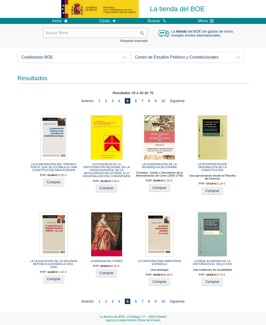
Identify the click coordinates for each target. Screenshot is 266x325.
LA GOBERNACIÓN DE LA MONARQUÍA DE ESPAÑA (159, 166)
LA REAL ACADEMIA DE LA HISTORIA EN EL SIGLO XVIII (212, 262)
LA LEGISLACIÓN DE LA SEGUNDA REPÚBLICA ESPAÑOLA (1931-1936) (53, 264)
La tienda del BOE (177, 9)
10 (163, 101)
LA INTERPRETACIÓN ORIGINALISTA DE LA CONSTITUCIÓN (212, 167)
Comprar (54, 182)
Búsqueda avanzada (133, 41)
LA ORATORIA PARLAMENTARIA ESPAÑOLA (159, 262)
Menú (206, 21)
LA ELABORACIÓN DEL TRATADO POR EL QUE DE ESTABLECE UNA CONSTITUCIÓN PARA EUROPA (53, 167)
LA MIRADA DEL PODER (106, 261)
